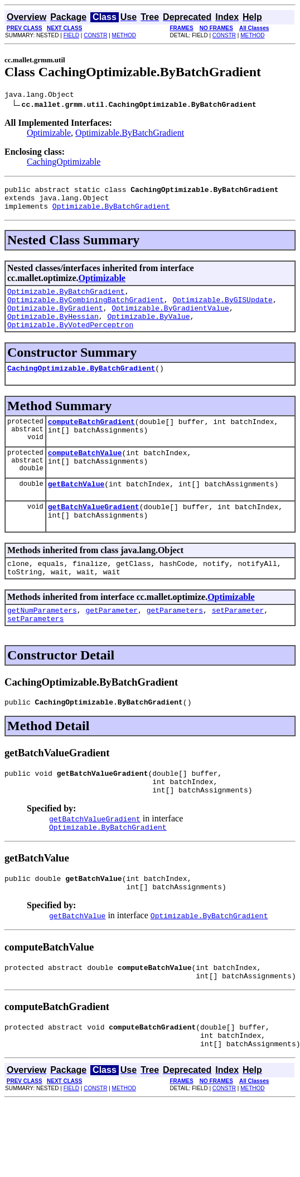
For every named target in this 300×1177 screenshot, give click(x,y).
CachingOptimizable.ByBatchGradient (81, 385)
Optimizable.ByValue (148, 329)
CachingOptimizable (63, 163)
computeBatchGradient (91, 440)
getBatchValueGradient (93, 533)
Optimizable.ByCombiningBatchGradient (85, 309)
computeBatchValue (85, 474)
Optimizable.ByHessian (53, 329)
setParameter (238, 643)
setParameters (35, 653)
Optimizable (49, 134)
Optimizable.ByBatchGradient (129, 134)
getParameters (175, 643)
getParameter (111, 643)
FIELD (71, 35)
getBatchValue (76, 509)
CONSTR (95, 35)
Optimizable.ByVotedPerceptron (70, 339)
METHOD (124, 35)
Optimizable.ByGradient (55, 319)
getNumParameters (42, 643)
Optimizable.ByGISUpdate (222, 309)
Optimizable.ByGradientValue (170, 319)
